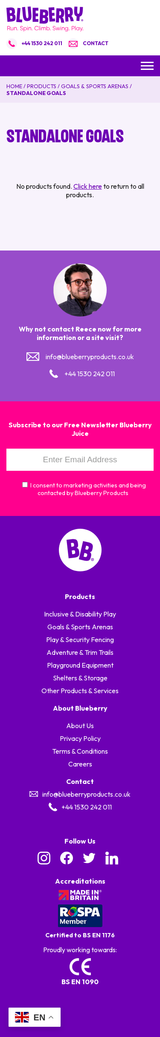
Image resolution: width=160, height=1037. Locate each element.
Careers (80, 764)
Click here (87, 186)
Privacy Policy (80, 738)
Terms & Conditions (80, 751)
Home (14, 86)
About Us (80, 725)
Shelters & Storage (80, 678)
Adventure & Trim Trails (80, 652)
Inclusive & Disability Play (80, 614)
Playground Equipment (80, 665)
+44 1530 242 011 (41, 43)
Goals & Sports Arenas (94, 86)
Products (41, 86)
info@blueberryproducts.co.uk (90, 356)
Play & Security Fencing (80, 639)
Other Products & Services (80, 690)
